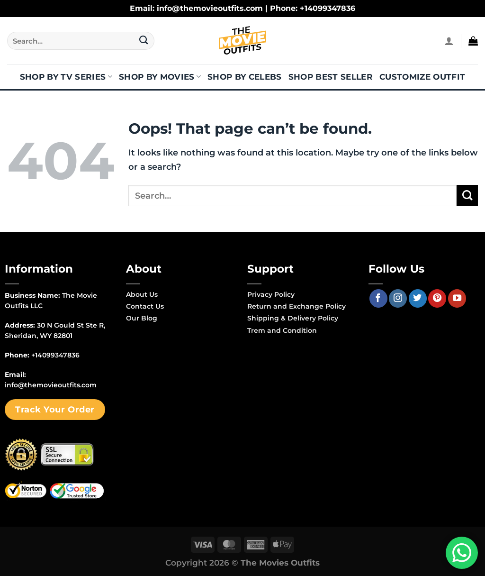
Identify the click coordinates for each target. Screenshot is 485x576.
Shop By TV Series (66, 77)
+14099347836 (55, 355)
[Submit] (144, 41)
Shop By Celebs (244, 77)
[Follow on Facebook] (378, 298)
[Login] (449, 40)
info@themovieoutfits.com (51, 385)
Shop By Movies (160, 77)
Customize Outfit (422, 77)
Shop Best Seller (330, 77)
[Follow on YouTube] (457, 298)
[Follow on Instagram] (398, 298)
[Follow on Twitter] (418, 298)
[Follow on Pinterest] (437, 298)
